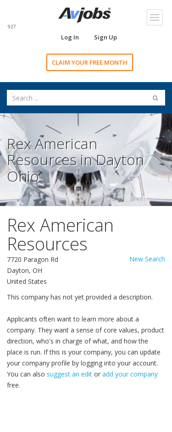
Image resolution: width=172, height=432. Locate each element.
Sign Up (105, 37)
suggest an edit (69, 374)
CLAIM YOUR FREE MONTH (90, 62)
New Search (147, 259)
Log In (70, 37)
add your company (130, 374)
